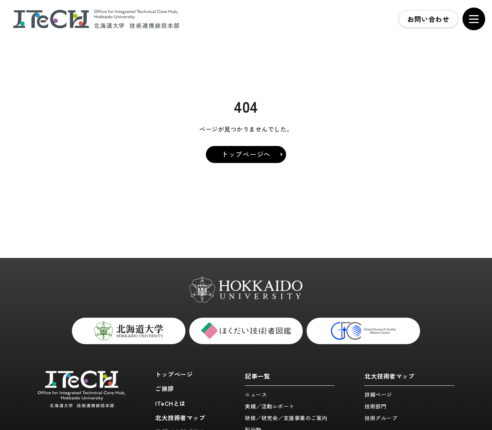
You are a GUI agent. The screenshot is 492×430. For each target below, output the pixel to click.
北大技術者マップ (180, 417)
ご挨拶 (164, 388)
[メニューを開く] (473, 19)
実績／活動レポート (269, 406)
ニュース (256, 394)
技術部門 (375, 406)
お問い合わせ (428, 19)
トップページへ (246, 154)
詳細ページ (378, 394)
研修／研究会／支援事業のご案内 (286, 418)
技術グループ (380, 418)
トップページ (174, 374)
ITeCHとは (170, 403)
